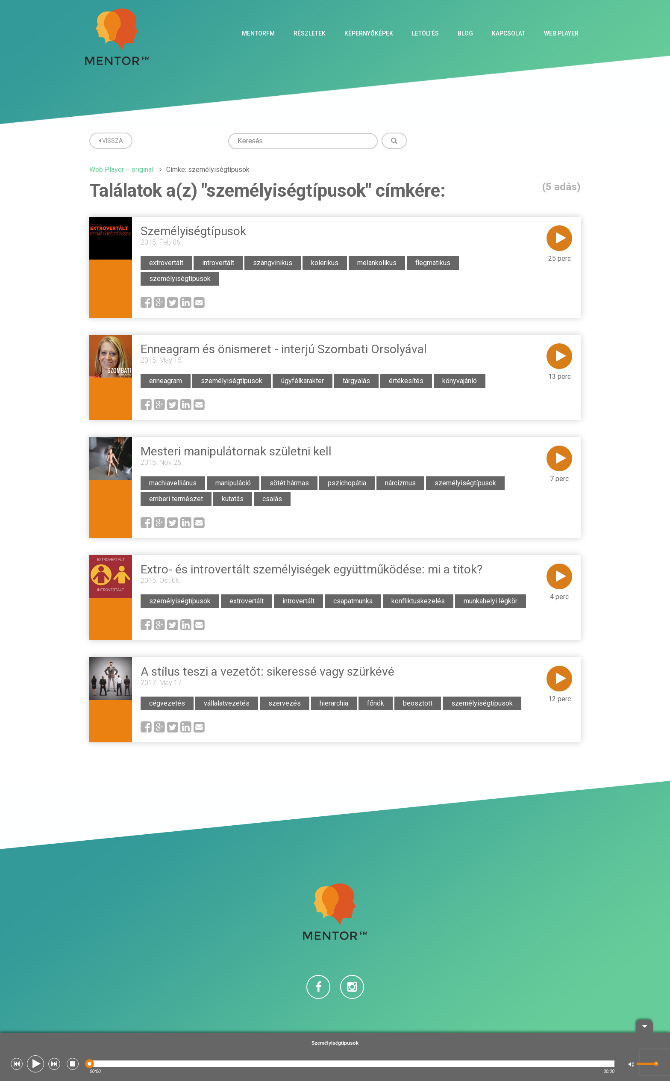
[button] (17, 1064)
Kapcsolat (508, 33)
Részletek (310, 33)
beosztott (417, 703)
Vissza (111, 140)
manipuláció (233, 483)
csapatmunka (353, 601)
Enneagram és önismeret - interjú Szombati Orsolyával (284, 349)
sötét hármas (289, 483)
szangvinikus (272, 263)
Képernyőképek (368, 33)
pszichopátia (347, 483)
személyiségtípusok (180, 279)
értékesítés (406, 381)
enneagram (165, 381)
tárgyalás (356, 381)
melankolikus (377, 263)
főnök (375, 703)
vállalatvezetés (227, 703)
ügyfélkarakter (302, 381)
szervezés (284, 703)
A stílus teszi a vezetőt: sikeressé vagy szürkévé (267, 672)
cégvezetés (167, 703)
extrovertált (166, 263)
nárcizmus (400, 483)
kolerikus (324, 263)
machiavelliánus (173, 483)
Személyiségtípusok (193, 231)
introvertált (218, 263)
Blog (465, 33)
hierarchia (334, 703)
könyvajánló (459, 381)
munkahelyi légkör (490, 601)
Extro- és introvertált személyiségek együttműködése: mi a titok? (311, 569)
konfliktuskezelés (418, 601)
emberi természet (176, 499)
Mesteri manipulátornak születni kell (236, 451)
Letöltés (425, 33)
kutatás (233, 499)
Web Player (561, 33)
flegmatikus (432, 263)
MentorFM (258, 33)
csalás (272, 499)
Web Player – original (121, 169)
